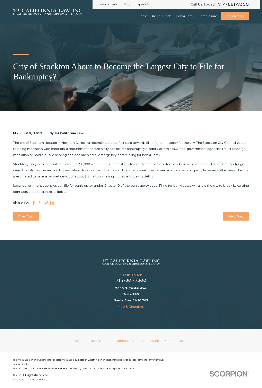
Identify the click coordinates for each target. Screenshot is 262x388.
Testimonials (107, 4)
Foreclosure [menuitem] (207, 16)
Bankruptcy (125, 341)
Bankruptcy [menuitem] (185, 16)
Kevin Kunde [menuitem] (162, 16)
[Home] (131, 262)
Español (142, 4)
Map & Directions (131, 307)
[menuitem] (19, 380)
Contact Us (235, 16)
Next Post (236, 216)
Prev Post (26, 216)
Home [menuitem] (143, 16)
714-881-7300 (233, 4)
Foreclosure (149, 341)
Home (78, 341)
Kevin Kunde (100, 341)
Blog (126, 4)
